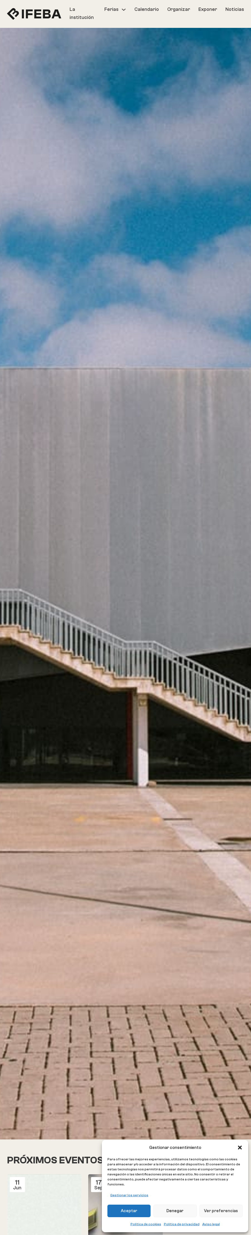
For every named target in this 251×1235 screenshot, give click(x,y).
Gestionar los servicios (129, 1195)
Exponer (207, 9)
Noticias (234, 9)
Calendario (146, 9)
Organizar (178, 9)
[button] (240, 1147)
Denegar (174, 1211)
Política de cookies (146, 1224)
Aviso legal (211, 1224)
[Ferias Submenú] (123, 9)
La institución (82, 13)
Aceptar (129, 1211)
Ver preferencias (221, 1211)
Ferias (111, 9)
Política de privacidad (182, 1224)
